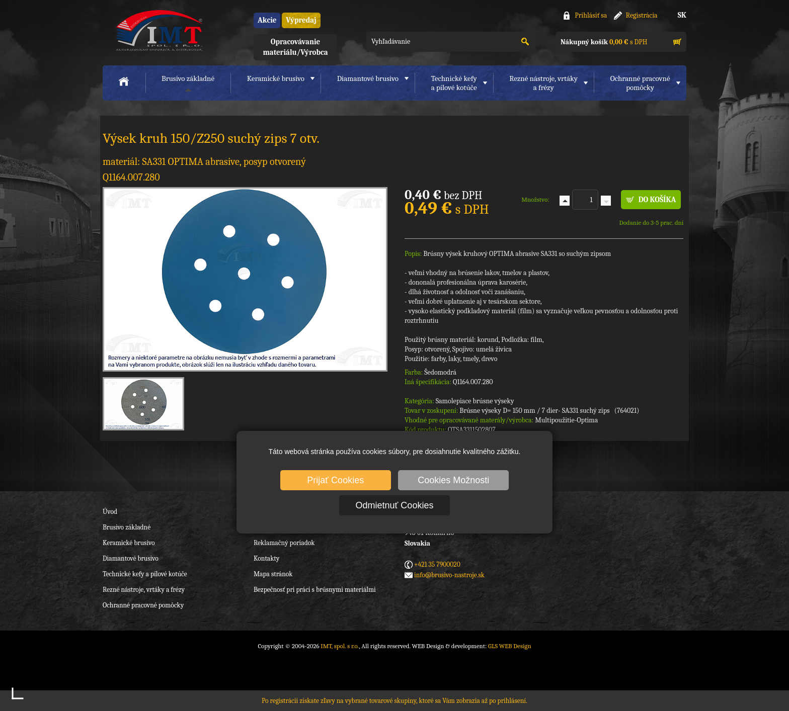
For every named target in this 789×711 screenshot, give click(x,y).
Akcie (267, 20)
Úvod (110, 511)
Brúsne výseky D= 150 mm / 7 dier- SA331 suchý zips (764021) (549, 410)
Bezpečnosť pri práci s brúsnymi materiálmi (315, 589)
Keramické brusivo (275, 78)
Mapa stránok (273, 574)
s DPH (604, 42)
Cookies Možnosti (453, 480)
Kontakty (266, 558)
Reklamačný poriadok (284, 543)
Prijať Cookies (335, 480)
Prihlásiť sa (591, 15)
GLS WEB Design (509, 646)
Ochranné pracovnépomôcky (640, 83)
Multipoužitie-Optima (566, 420)
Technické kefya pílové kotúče (454, 83)
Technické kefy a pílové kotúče (145, 574)
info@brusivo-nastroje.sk (449, 575)
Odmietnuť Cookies (395, 505)
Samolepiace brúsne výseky (475, 401)
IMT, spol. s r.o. (158, 30)
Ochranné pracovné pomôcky (143, 605)
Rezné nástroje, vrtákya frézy (543, 83)
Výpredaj (301, 20)
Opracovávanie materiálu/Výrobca (295, 47)
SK (682, 15)
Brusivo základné (188, 78)
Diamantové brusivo (368, 78)
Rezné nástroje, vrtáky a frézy (144, 589)
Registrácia (642, 15)
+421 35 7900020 (437, 564)
